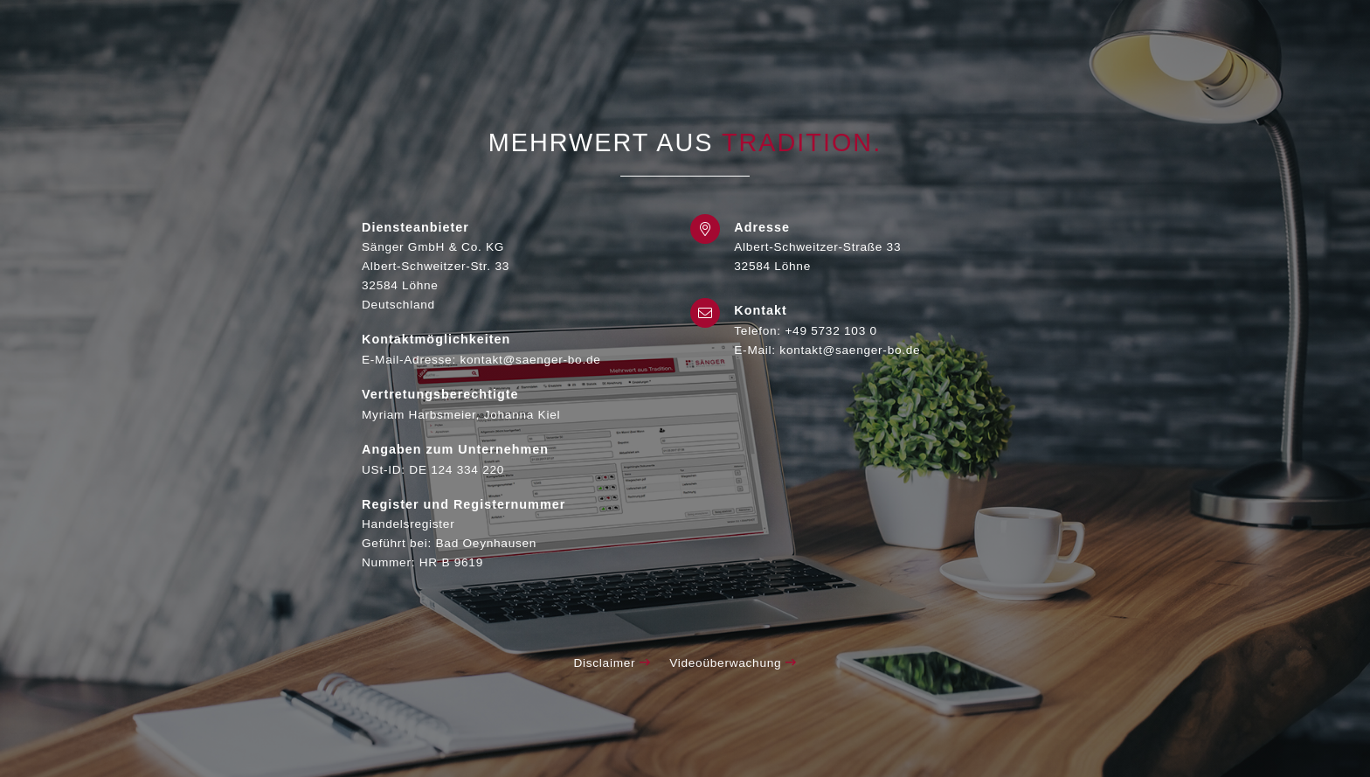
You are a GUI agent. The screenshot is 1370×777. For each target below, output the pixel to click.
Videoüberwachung (732, 662)
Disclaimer (611, 662)
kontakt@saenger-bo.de (849, 350)
